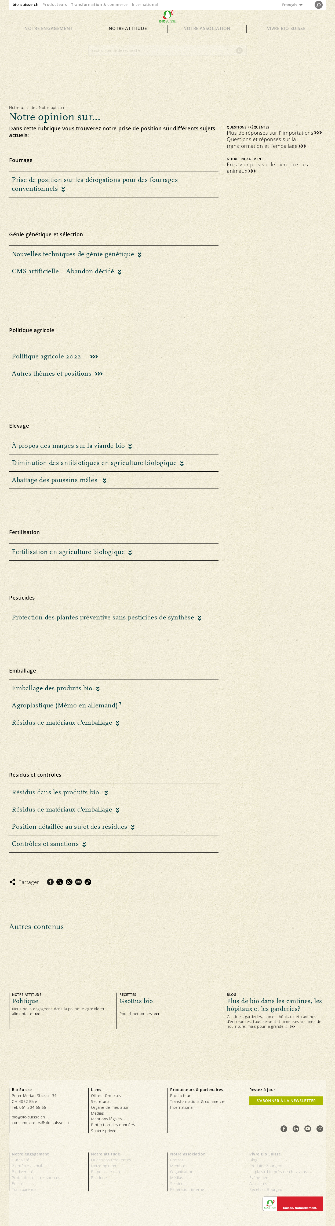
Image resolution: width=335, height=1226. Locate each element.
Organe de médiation (110, 1107)
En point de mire (106, 1171)
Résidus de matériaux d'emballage (62, 722)
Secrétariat (101, 1101)
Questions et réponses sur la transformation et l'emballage (262, 142)
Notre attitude (128, 38)
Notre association (207, 38)
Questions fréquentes (111, 1159)
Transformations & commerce (197, 1101)
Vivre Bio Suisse (286, 38)
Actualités (258, 1183)
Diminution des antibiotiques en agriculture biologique (94, 463)
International (145, 4)
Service (176, 1183)
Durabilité (21, 1159)
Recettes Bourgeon (267, 1189)
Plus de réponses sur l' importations (270, 133)
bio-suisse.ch (26, 4)
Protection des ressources (36, 1177)
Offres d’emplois (106, 1095)
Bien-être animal (27, 1165)
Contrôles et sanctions (45, 843)
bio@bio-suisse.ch (28, 1116)
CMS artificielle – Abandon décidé (63, 271)
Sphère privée (103, 1130)
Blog (253, 1159)
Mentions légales (106, 1118)
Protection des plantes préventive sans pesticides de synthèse (103, 617)
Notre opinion (103, 1165)
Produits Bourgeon (266, 1165)
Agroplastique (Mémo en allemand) (65, 705)
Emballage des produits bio (52, 688)
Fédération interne (187, 1189)
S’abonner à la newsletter (286, 1100)
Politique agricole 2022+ (49, 356)
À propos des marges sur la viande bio (68, 445)
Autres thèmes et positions (52, 373)
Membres (178, 1165)
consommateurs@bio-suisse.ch (40, 1122)
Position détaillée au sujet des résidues (70, 826)
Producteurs (54, 4)
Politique (99, 1177)
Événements (260, 1177)
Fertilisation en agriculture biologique (68, 552)
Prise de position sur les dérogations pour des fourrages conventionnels (95, 184)
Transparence (24, 1189)
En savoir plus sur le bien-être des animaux (267, 167)
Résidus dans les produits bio (56, 792)
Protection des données (113, 1124)
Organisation (181, 1171)
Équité (18, 1183)
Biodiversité (22, 1171)
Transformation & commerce (99, 4)
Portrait (177, 1159)
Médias (97, 1113)
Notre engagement (48, 38)
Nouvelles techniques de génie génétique (73, 254)
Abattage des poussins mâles (55, 480)
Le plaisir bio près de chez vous (278, 1171)
